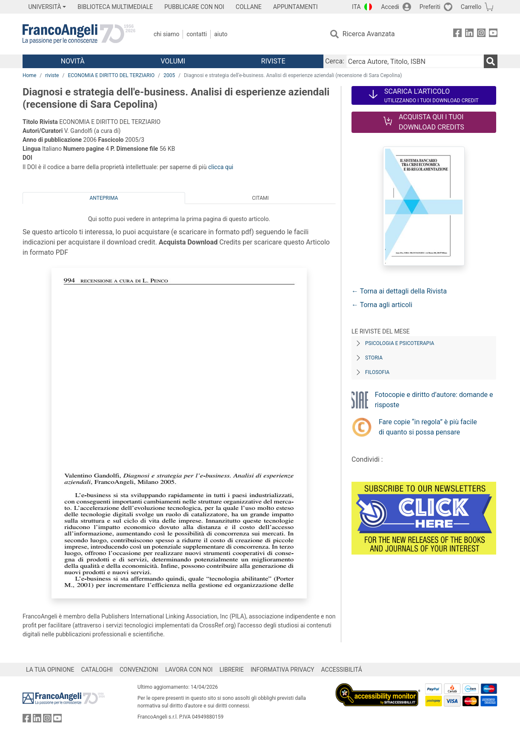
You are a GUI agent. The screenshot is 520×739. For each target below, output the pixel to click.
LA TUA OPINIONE (50, 669)
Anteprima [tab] (104, 198)
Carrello (471, 6)
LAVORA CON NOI (189, 669)
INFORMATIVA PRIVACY (282, 669)
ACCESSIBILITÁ (341, 669)
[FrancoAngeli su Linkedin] (469, 34)
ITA (356, 6)
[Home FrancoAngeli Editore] (79, 34)
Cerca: (334, 61)
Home (29, 75)
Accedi (390, 6)
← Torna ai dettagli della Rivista (399, 291)
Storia (374, 358)
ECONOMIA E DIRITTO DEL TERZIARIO (111, 75)
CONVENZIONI (139, 669)
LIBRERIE (232, 669)
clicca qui (220, 167)
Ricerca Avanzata (369, 34)
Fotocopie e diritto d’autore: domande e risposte (434, 400)
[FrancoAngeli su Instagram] (481, 34)
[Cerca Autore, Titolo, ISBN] (415, 61)
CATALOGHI (97, 669)
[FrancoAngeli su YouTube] (493, 34)
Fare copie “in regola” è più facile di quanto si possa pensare (428, 427)
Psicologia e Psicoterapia (399, 343)
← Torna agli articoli (381, 305)
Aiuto (220, 34)
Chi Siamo (166, 34)
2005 (169, 75)
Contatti (196, 34)
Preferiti (430, 6)
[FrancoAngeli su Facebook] (457, 34)
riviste (52, 75)
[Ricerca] (490, 61)
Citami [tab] (260, 198)
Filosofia (377, 372)
